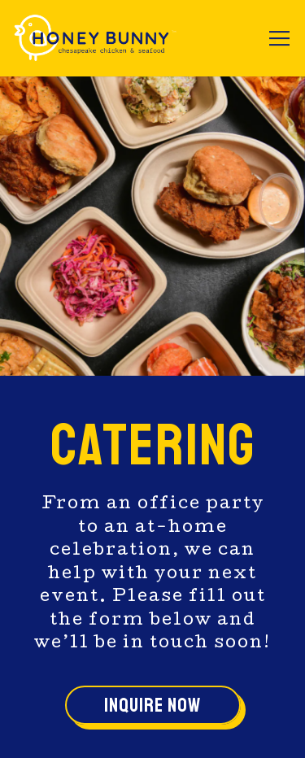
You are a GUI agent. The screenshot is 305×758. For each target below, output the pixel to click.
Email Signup (152, 730)
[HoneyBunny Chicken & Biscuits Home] (95, 38)
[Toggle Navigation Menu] (279, 38)
